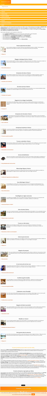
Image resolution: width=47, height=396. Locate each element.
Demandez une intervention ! (8, 149)
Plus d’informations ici (6, 67)
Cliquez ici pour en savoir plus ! (8, 218)
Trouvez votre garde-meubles (7, 286)
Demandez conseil (5, 313)
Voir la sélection (5, 122)
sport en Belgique (38, 377)
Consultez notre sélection (7, 81)
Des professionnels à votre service (8, 163)
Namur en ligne (5, 2)
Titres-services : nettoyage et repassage (35, 374)
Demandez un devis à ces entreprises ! (9, 231)
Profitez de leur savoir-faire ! (7, 300)
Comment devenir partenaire (23, 388)
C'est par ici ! (4, 108)
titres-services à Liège (23, 355)
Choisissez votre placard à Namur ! (8, 327)
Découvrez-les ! (5, 259)
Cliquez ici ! (4, 245)
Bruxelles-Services (37, 364)
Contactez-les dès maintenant (8, 272)
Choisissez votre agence (6, 95)
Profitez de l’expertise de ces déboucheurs (10, 177)
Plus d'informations (5, 190)
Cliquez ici (4, 54)
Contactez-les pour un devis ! (7, 204)
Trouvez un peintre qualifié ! (7, 136)
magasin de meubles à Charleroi (33, 360)
